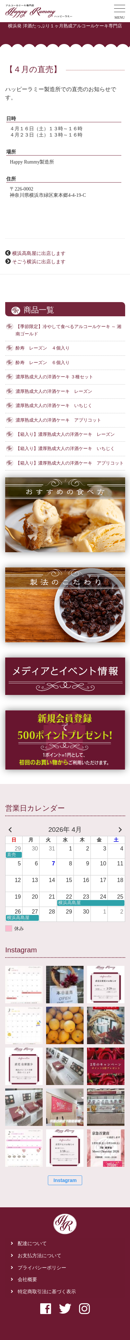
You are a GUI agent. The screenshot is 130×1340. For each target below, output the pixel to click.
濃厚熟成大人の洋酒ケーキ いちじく (54, 405)
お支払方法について (39, 1255)
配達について (32, 1243)
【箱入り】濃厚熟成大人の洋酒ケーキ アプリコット (70, 463)
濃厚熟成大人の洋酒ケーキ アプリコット (58, 420)
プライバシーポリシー (42, 1267)
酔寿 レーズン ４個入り (43, 348)
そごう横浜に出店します (39, 261)
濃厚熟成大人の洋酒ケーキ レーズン (54, 391)
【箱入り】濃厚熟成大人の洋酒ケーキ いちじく (65, 448)
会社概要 (27, 1279)
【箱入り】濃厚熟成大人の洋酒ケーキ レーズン (65, 434)
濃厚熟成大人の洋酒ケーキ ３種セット (54, 376)
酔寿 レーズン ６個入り (43, 362)
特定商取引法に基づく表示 (47, 1291)
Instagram (65, 1180)
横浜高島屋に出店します (39, 253)
